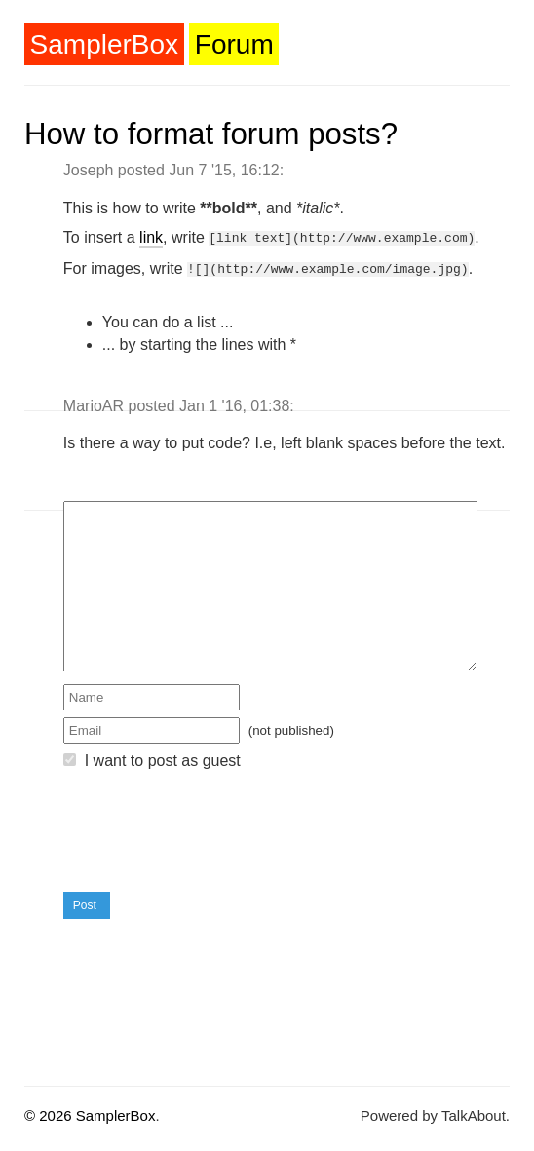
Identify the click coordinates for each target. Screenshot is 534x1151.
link (151, 237)
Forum (234, 44)
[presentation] (211, 828)
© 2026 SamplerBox (89, 1111)
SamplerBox (104, 44)
